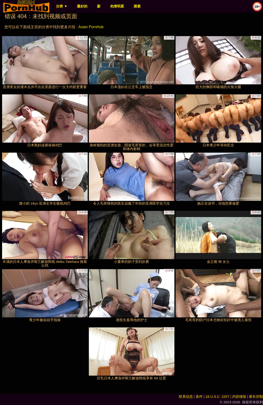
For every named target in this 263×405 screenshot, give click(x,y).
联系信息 (186, 396)
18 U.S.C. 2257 (217, 396)
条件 (199, 396)
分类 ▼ (61, 6)
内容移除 (239, 396)
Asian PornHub (91, 27)
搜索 (137, 6)
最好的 (82, 6)
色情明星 (117, 6)
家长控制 (256, 396)
